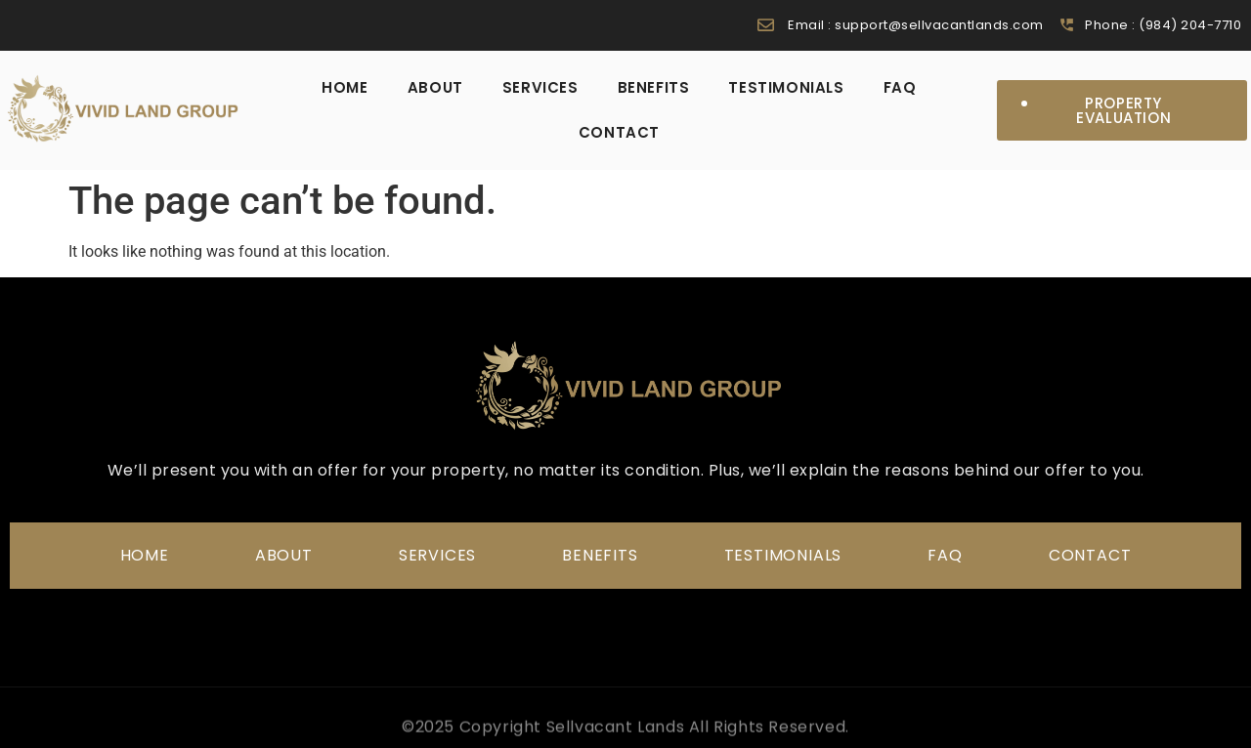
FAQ (900, 87)
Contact (619, 132)
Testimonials (785, 87)
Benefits (654, 87)
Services (540, 87)
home (344, 87)
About (435, 87)
